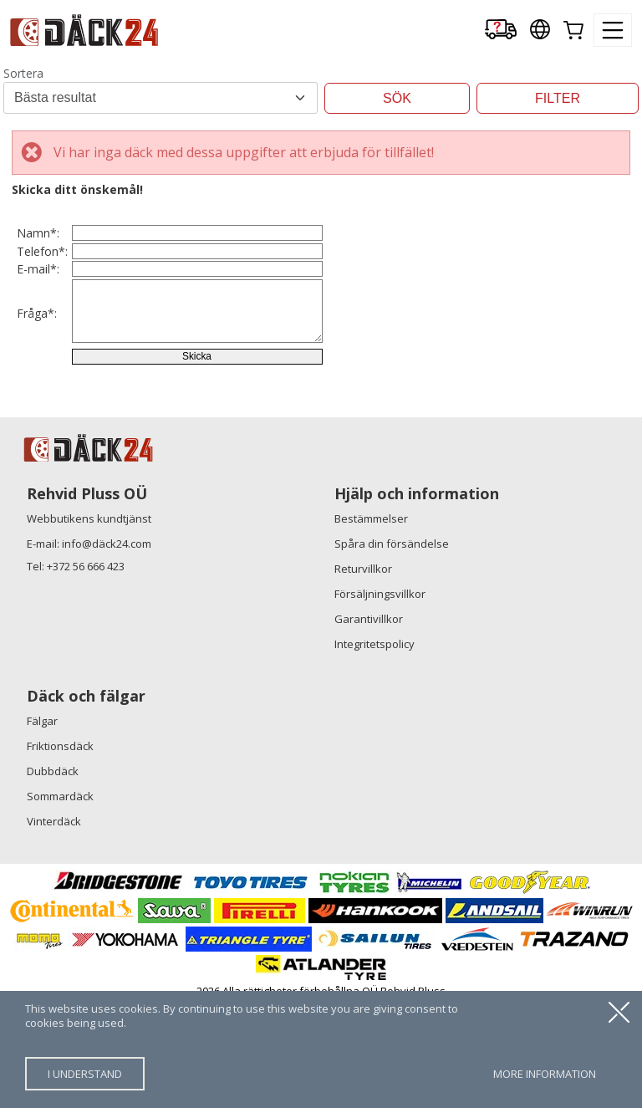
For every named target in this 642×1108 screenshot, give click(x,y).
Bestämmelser (371, 628)
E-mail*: (38, 325)
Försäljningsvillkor (379, 703)
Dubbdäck (53, 880)
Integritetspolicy (374, 753)
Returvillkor (363, 678)
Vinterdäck (54, 930)
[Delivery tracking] (500, 30)
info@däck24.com (106, 653)
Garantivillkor (368, 728)
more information (544, 1073)
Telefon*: (42, 285)
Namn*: (38, 245)
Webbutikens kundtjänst (89, 628)
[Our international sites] (540, 30)
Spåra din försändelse (391, 653)
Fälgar (42, 830)
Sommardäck (60, 905)
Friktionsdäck (60, 855)
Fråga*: (37, 390)
